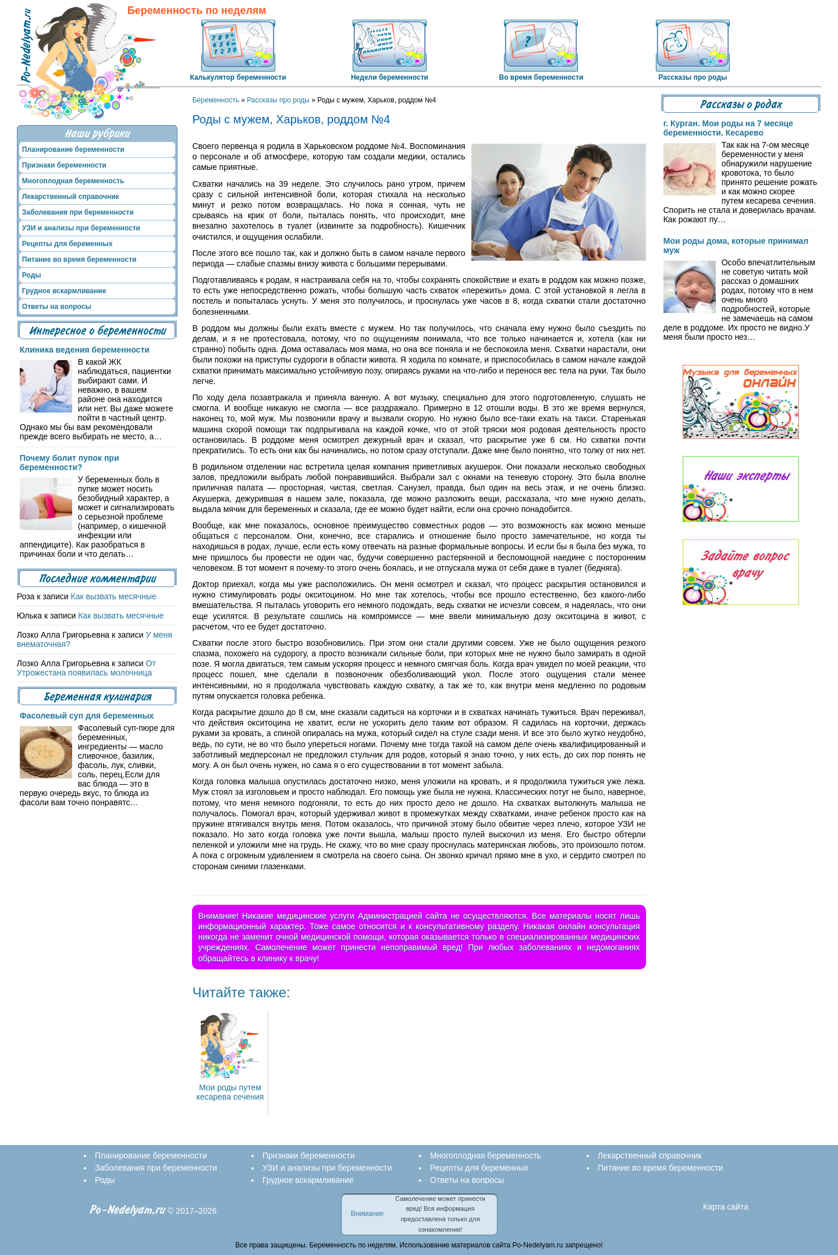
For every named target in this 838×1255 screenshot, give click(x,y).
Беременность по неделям (197, 11)
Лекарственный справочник (70, 197)
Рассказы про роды (692, 77)
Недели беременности (389, 77)
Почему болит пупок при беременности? (69, 462)
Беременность (215, 100)
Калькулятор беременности (238, 77)
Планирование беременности (73, 149)
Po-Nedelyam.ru (127, 1210)
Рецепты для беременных (67, 244)
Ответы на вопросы (56, 307)
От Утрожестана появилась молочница (86, 668)
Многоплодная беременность (73, 181)
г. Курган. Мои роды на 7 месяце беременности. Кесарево (728, 128)
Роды (31, 275)
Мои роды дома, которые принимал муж (735, 245)
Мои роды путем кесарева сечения (230, 1087)
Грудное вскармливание (64, 291)
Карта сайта (725, 1206)
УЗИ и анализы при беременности (81, 228)
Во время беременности (541, 77)
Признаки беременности (64, 165)
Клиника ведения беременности (85, 349)
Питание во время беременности (79, 259)
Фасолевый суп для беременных (87, 715)
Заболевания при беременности (78, 212)
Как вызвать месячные (114, 596)
